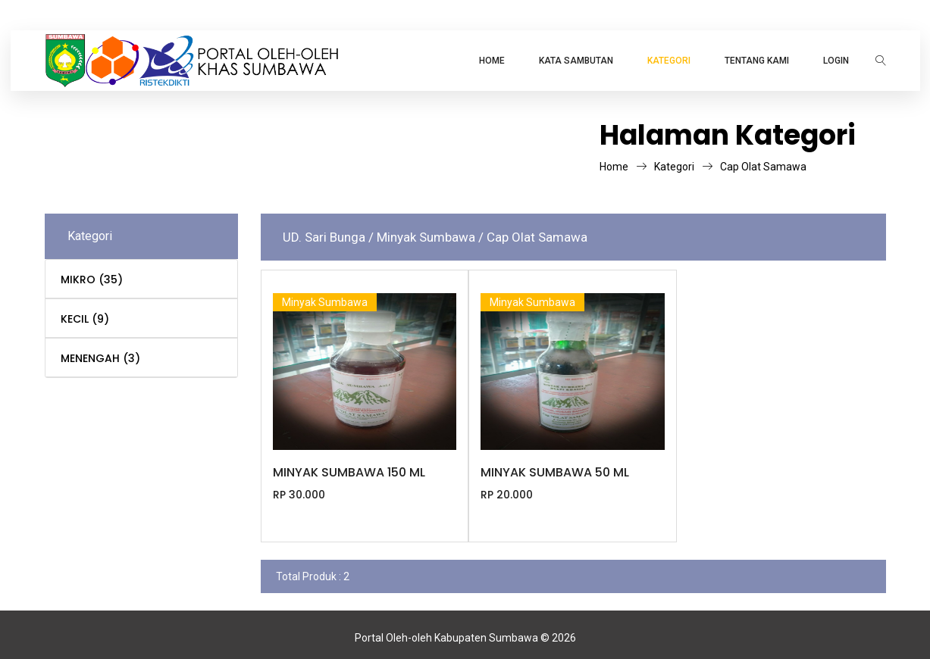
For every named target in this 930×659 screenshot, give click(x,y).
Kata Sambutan (576, 60)
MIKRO (92, 279)
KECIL (85, 318)
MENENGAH (100, 358)
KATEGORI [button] (668, 60)
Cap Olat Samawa (763, 167)
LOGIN (836, 60)
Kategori (683, 167)
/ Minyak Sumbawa (423, 237)
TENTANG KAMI (757, 60)
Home (492, 60)
